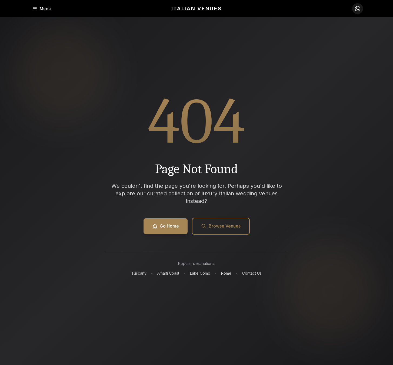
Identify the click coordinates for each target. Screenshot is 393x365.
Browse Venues (221, 226)
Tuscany (138, 273)
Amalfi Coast (168, 273)
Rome (226, 273)
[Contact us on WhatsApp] (357, 8)
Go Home (165, 226)
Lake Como (200, 273)
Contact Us (252, 273)
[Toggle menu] (41, 9)
